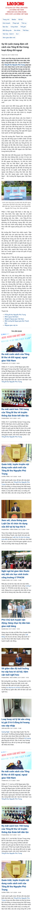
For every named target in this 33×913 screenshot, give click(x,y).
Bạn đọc (5, 27)
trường (27, 586)
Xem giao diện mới (9, 37)
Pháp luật (16, 23)
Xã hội (20, 19)
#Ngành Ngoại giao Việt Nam (14, 319)
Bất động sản (7, 30)
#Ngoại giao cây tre (11, 325)
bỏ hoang (27, 738)
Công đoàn (14, 27)
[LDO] (16, 343)
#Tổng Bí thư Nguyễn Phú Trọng (15, 315)
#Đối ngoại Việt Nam (11, 317)
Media (14, 19)
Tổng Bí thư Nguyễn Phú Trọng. (12, 382)
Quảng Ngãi (5, 732)
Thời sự (23, 23)
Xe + (17, 34)
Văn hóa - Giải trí (8, 34)
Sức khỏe (17, 30)
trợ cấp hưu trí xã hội (13, 687)
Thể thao (26, 30)
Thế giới (23, 27)
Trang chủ (6, 19)
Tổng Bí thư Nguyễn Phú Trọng (14, 65)
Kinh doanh (6, 23)
